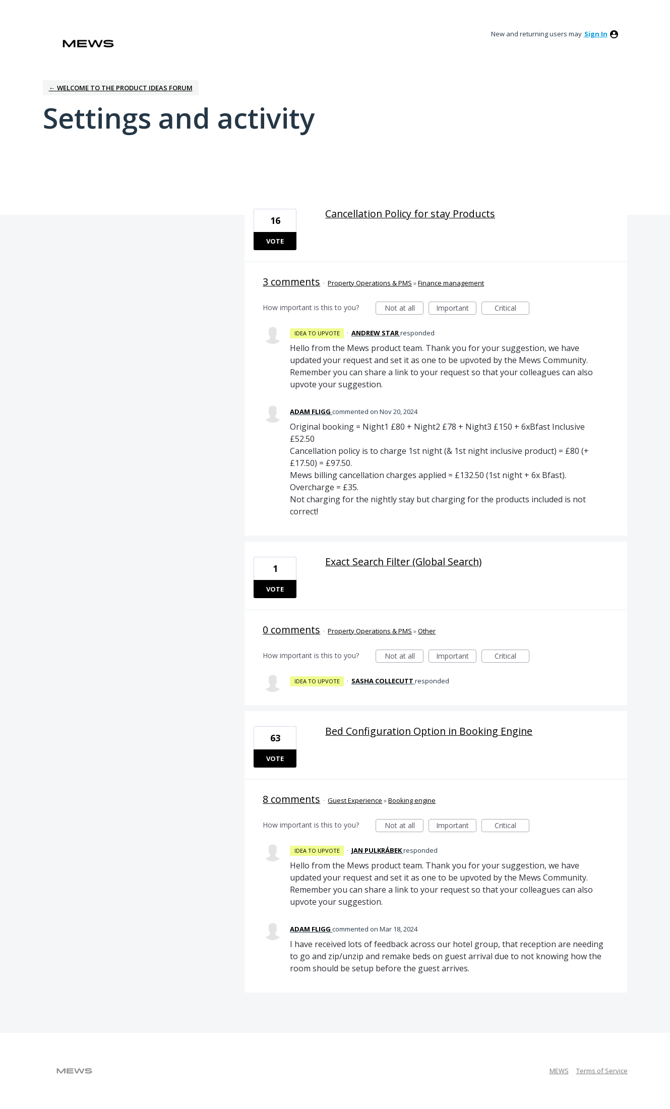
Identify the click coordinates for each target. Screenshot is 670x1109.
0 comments (291, 629)
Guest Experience (355, 800)
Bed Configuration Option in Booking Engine (428, 731)
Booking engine (412, 800)
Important (456, 309)
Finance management (451, 282)
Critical (512, 309)
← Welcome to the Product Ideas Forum (121, 87)
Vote (275, 241)
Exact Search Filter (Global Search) (403, 561)
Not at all (404, 309)
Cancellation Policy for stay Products (410, 213)
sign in (595, 33)
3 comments (291, 281)
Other (427, 630)
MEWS (559, 1070)
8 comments (291, 799)
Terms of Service (602, 1070)
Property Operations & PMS (370, 282)
